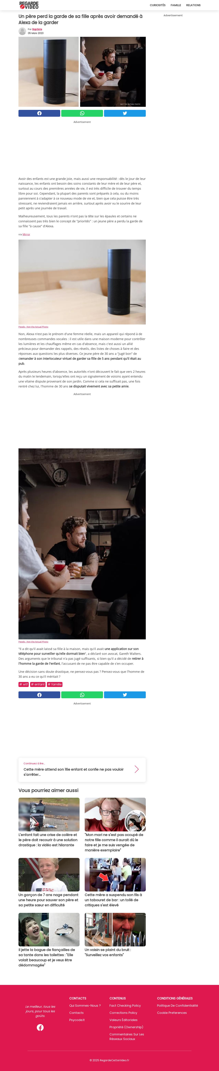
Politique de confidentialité (177, 1005)
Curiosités (157, 5)
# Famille (55, 684)
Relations (193, 5)
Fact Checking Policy (125, 1005)
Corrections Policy (123, 1013)
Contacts (76, 1013)
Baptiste (37, 29)
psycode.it (77, 1020)
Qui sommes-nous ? (85, 1005)
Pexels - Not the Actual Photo (33, 326)
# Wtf (23, 684)
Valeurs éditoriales (124, 1020)
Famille (176, 5)
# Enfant (38, 684)
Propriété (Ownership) (126, 1027)
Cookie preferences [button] (172, 1013)
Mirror (26, 234)
